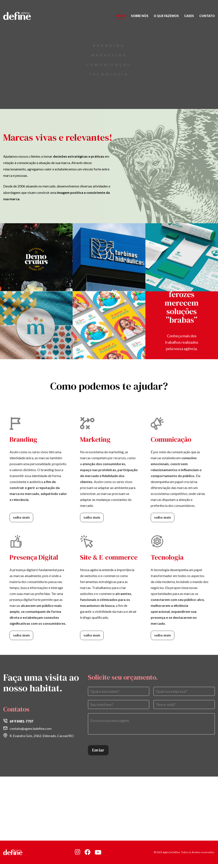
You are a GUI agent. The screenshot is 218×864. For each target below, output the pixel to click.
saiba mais (21, 515)
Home (121, 16)
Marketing (109, 55)
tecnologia (109, 74)
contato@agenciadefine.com (31, 726)
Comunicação (109, 65)
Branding (109, 45)
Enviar (98, 748)
